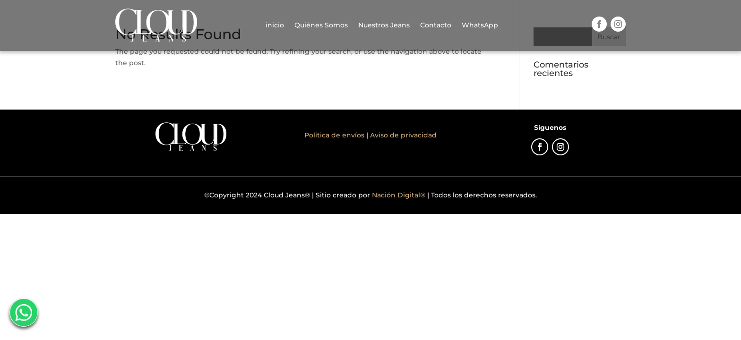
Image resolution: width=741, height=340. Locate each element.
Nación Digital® (398, 195)
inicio (275, 25)
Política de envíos (335, 135)
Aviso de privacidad (403, 135)
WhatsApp (480, 25)
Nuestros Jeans (384, 25)
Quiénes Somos (321, 25)
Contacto (435, 25)
